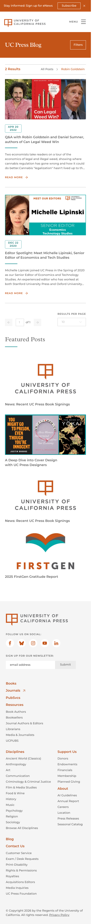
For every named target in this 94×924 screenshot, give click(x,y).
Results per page (72, 314)
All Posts (47, 69)
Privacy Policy (59, 915)
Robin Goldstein (73, 69)
